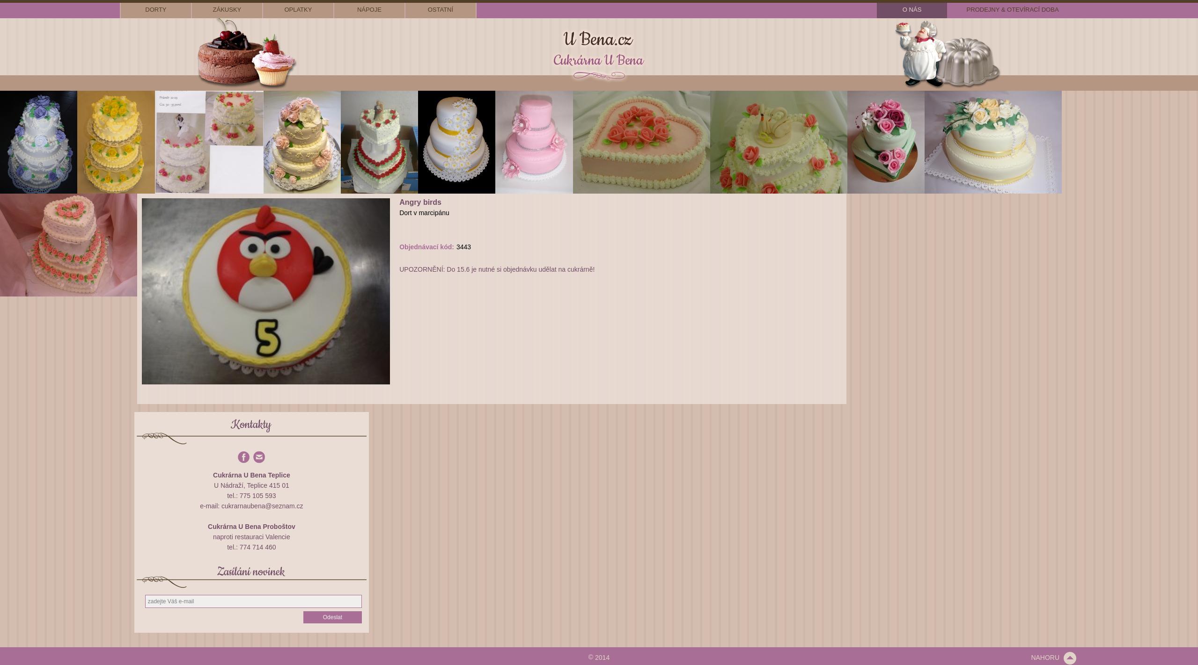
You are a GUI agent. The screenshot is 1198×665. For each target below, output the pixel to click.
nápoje (369, 9)
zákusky (227, 9)
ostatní (440, 9)
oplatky (298, 9)
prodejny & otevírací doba (1013, 9)
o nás (912, 9)
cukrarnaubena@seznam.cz (262, 506)
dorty (155, 9)
